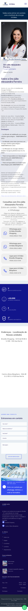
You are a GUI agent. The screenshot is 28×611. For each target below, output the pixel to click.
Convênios (6, 544)
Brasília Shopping (9, 523)
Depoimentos (7, 550)
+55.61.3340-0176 (15, 274)
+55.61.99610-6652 (15, 249)
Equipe (5, 541)
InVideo (12, 4)
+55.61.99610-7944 (15, 237)
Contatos (6, 547)
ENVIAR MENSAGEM (13, 458)
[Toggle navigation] (25, 3)
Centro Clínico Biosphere (11, 527)
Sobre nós (6, 538)
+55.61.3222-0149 (15, 261)
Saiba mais (10, 564)
